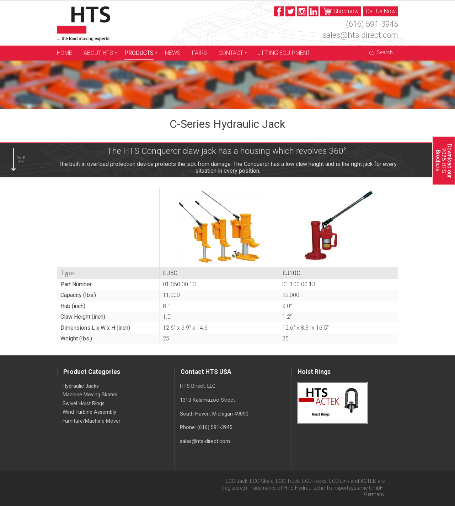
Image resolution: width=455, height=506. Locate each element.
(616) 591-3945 (372, 23)
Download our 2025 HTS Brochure (443, 160)
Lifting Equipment (283, 52)
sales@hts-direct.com (360, 35)
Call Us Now (381, 11)
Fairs (199, 52)
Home (64, 52)
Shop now (341, 11)
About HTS (98, 52)
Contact (231, 52)
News (173, 52)
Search (380, 52)
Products (139, 52)
